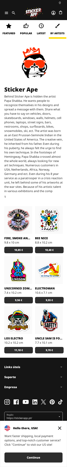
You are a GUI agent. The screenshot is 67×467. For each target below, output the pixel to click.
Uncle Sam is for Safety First (49, 338)
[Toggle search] (13, 13)
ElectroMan (45, 288)
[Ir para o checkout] (60, 12)
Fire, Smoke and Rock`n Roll (18, 238)
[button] (32, 416)
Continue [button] (33, 457)
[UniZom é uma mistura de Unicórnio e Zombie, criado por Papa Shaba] (18, 270)
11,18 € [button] (18, 350)
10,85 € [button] (18, 250)
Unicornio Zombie (18, 288)
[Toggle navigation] (6, 13)
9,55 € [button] (49, 300)
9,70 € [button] (49, 350)
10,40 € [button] (49, 250)
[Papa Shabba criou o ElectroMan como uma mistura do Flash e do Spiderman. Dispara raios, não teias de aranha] (49, 270)
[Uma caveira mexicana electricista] (18, 320)
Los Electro (13, 338)
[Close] (60, 428)
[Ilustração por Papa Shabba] (49, 320)
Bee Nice (41, 238)
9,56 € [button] (18, 300)
